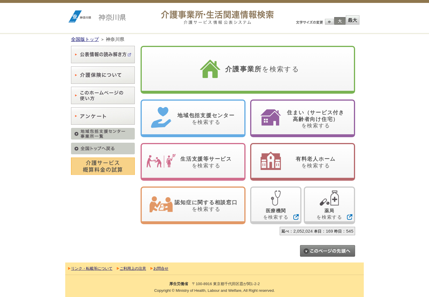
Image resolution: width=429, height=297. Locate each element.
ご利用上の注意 (133, 268)
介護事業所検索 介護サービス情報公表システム (217, 17)
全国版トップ (85, 39)
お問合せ (160, 268)
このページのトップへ (327, 251)
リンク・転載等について (91, 268)
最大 (352, 20)
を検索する (262, 69)
